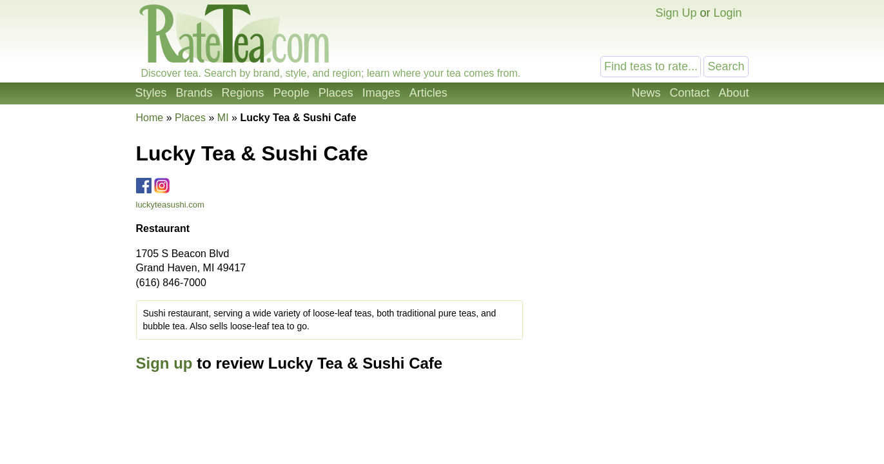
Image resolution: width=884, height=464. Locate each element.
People (291, 92)
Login (727, 12)
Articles (428, 92)
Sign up (164, 363)
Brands (194, 92)
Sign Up (675, 12)
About (733, 92)
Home (150, 117)
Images (381, 92)
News (645, 92)
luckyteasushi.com (170, 204)
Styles (151, 92)
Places (336, 92)
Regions (243, 92)
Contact (689, 92)
